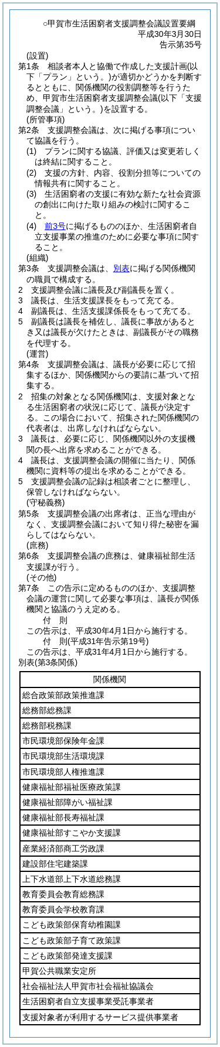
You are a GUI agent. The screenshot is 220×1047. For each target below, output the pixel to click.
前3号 (55, 226)
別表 (121, 268)
